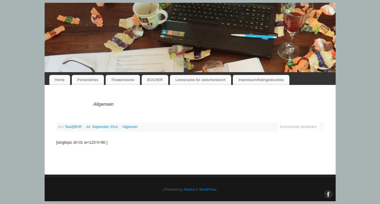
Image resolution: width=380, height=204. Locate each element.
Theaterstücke (122, 80)
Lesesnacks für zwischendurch (200, 80)
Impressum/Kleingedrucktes (261, 80)
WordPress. (208, 190)
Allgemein (129, 127)
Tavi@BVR (73, 127)
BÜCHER (155, 80)
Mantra (189, 190)
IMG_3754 (68, 119)
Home (59, 80)
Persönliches (87, 80)
